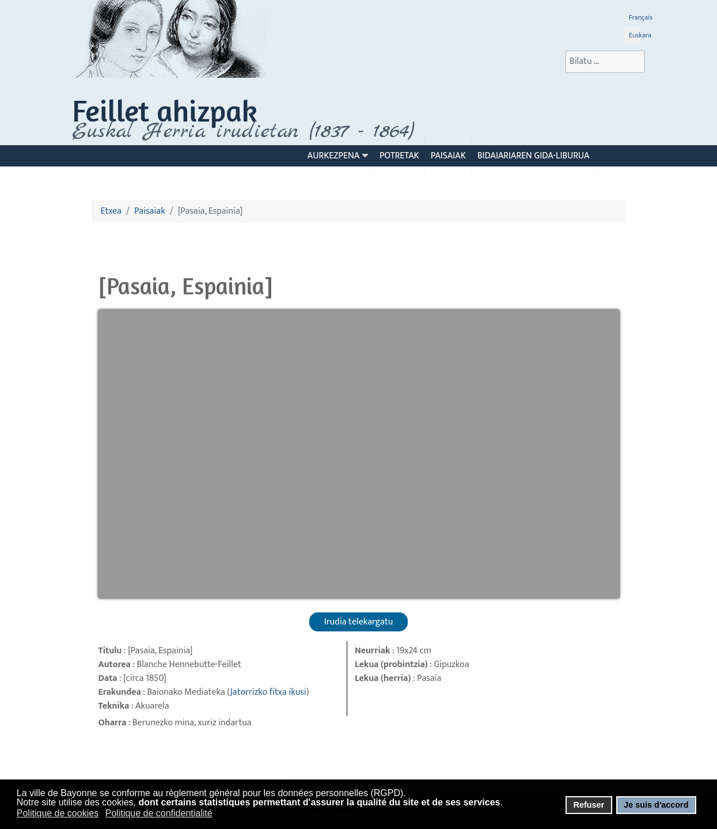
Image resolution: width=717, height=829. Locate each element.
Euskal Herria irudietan (243, 131)
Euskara (640, 35)
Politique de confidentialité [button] (159, 813)
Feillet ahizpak (164, 110)
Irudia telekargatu (358, 622)
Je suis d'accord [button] (656, 804)
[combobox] (605, 61)
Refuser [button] (588, 804)
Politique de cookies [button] (57, 813)
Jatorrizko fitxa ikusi (268, 692)
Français (640, 17)
